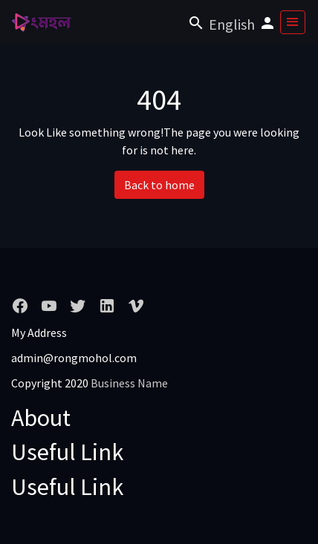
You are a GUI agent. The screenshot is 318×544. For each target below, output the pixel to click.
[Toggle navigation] (292, 22)
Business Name (129, 383)
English (232, 24)
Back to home (159, 184)
